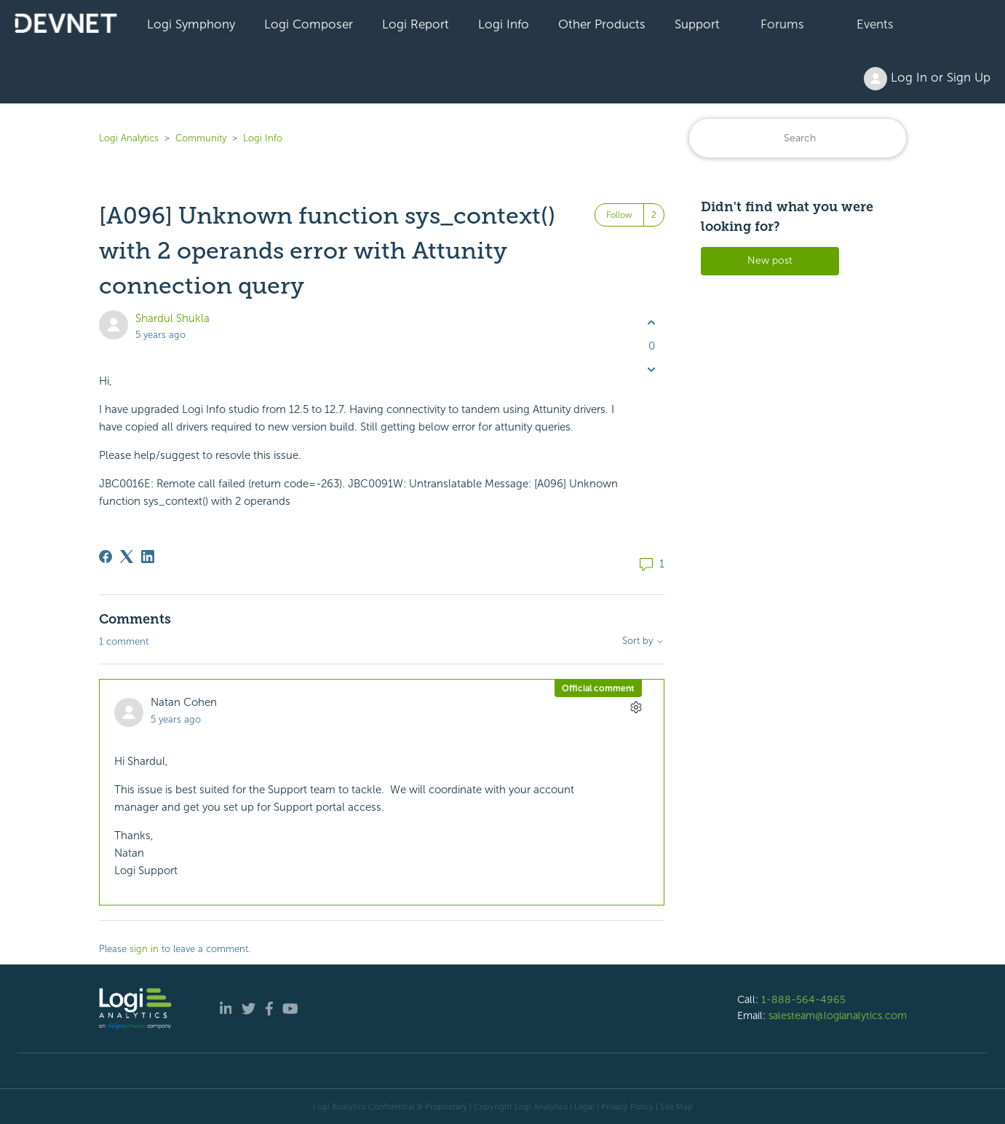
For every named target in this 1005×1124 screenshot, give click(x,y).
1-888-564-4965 (803, 999)
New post (770, 260)
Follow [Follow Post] (619, 215)
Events (875, 24)
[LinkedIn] (147, 556)
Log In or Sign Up (927, 78)
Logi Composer (308, 24)
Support (697, 24)
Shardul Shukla (172, 318)
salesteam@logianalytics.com (837, 1015)
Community (200, 138)
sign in (144, 948)
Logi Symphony (191, 24)
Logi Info (503, 24)
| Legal (582, 1106)
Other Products (601, 24)
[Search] (797, 138)
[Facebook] (105, 556)
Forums (782, 24)
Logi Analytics (129, 138)
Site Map (676, 1106)
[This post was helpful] (651, 323)
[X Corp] (126, 556)
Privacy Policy (627, 1106)
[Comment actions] (636, 707)
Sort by (643, 641)
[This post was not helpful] (651, 369)
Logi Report (415, 24)
